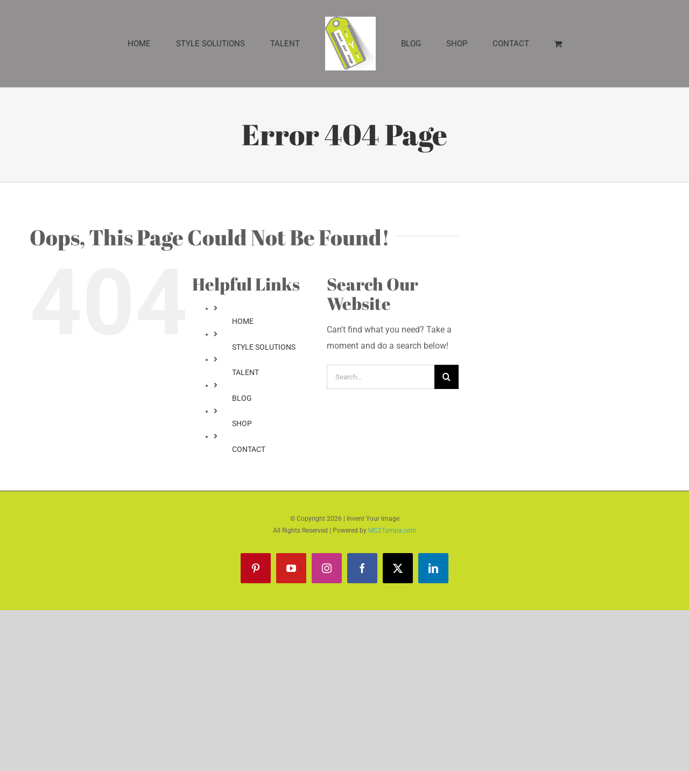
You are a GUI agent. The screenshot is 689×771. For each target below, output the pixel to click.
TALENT (245, 372)
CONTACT (248, 449)
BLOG (242, 398)
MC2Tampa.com (392, 530)
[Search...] (381, 377)
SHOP (242, 423)
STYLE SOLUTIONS (264, 347)
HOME (243, 321)
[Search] (446, 377)
